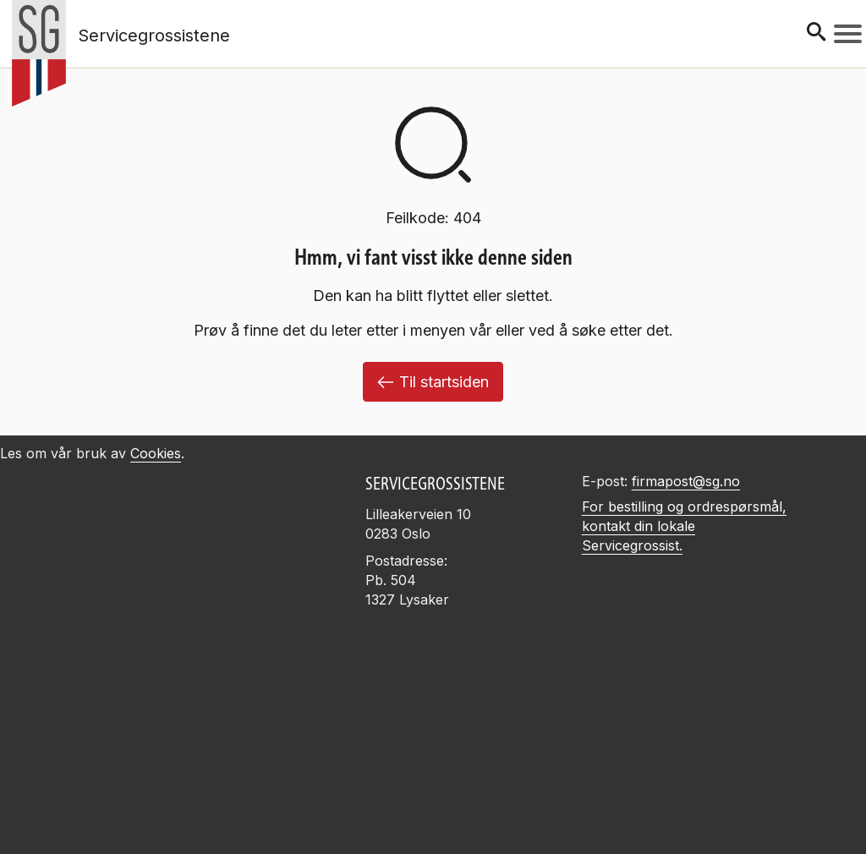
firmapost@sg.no (686, 481)
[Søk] (816, 33)
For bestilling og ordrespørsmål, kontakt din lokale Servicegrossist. (684, 526)
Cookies (155, 453)
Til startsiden (433, 382)
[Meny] (848, 34)
